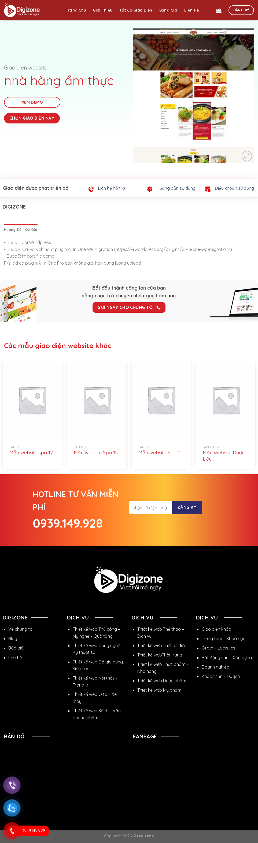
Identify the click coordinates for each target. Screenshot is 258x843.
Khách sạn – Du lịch (221, 676)
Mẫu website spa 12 (31, 453)
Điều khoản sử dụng (234, 188)
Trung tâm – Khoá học (223, 638)
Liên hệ (191, 10)
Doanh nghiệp (215, 667)
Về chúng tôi (20, 629)
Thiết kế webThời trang (159, 655)
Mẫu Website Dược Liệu (224, 456)
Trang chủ (76, 10)
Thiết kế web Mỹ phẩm (159, 690)
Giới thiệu (102, 10)
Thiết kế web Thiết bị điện (162, 645)
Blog (12, 638)
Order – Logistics (218, 648)
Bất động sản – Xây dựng (227, 657)
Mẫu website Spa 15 (96, 453)
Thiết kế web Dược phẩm (161, 680)
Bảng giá (168, 10)
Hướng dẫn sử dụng (176, 188)
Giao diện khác (216, 629)
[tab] (20, 229)
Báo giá (16, 648)
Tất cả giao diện (135, 10)
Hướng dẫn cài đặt (20, 229)
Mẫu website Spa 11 (160, 453)
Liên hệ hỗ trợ (111, 188)
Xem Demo (32, 102)
